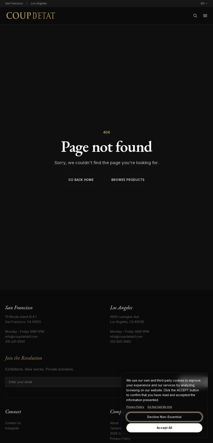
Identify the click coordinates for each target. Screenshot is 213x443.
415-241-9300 (15, 341)
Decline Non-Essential (164, 417)
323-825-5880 (120, 341)
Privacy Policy (135, 406)
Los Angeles (39, 3)
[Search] (195, 15)
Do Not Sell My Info (160, 406)
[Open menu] (205, 15)
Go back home (81, 180)
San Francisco (14, 3)
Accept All (164, 428)
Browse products (128, 180)
